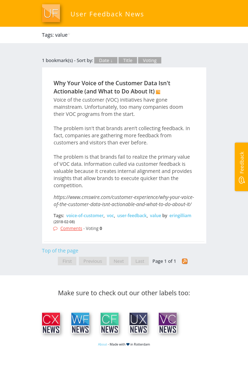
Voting (150, 60)
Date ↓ (105, 60)
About (102, 344)
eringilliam (180, 216)
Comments (71, 228)
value (155, 216)
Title (127, 60)
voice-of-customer (84, 216)
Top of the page (60, 250)
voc (110, 216)
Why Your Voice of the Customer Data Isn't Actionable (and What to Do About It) (112, 87)
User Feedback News (108, 14)
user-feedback (132, 216)
